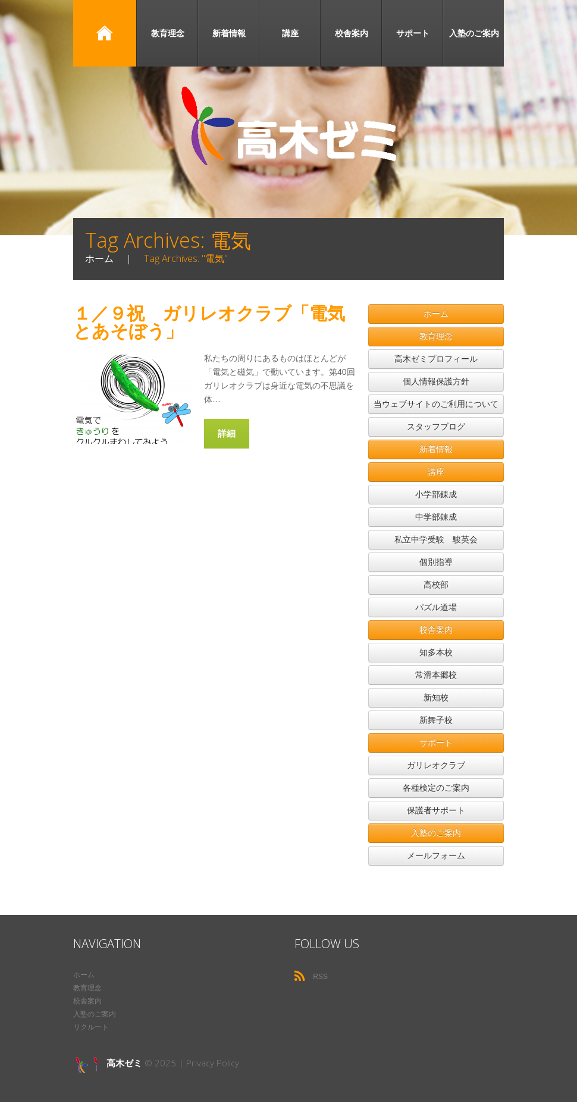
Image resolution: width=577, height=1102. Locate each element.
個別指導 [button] (436, 562)
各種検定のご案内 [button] (436, 787)
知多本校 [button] (436, 652)
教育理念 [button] (436, 336)
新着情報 (229, 33)
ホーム (104, 33)
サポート (412, 33)
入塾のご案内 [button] (436, 833)
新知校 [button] (436, 697)
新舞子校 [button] (436, 720)
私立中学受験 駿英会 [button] (436, 539)
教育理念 (167, 33)
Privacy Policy (212, 1063)
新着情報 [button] (436, 449)
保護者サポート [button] (436, 810)
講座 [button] (436, 471)
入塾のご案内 (474, 33)
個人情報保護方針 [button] (436, 381)
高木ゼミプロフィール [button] (436, 359)
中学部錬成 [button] (436, 517)
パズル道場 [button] (436, 607)
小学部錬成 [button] (436, 494)
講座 (290, 33)
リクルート (91, 1027)
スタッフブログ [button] (436, 426)
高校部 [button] (436, 584)
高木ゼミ (124, 1063)
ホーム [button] (436, 313)
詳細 (227, 433)
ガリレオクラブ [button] (436, 765)
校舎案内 (351, 33)
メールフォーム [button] (436, 855)
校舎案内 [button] (436, 629)
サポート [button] (436, 742)
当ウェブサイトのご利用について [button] (436, 404)
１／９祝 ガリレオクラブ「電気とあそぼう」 (209, 322)
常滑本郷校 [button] (436, 675)
